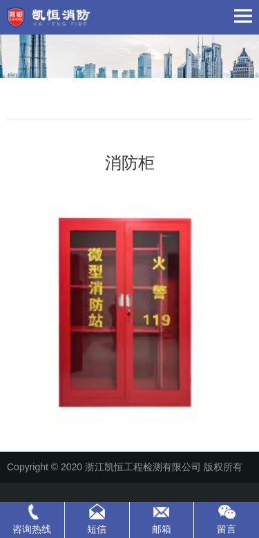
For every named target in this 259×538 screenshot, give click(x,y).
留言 (226, 529)
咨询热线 (31, 529)
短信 (96, 529)
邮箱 (161, 529)
